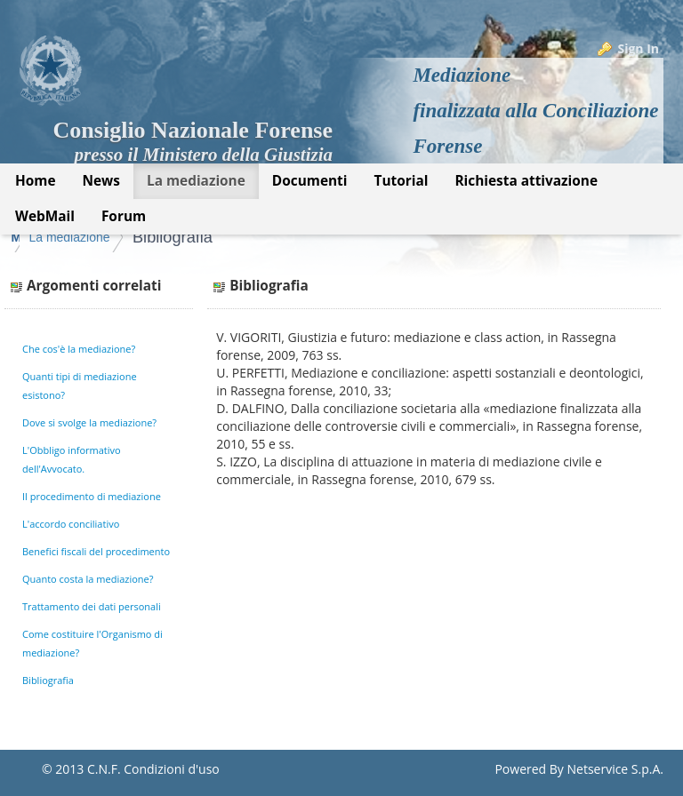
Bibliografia (325, 237)
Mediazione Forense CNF (85, 237)
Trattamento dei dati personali (91, 606)
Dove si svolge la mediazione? (89, 422)
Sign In (638, 48)
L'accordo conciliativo (70, 523)
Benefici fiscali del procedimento (96, 551)
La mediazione (221, 237)
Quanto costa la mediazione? (88, 578)
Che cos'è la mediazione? (78, 348)
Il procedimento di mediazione (91, 496)
